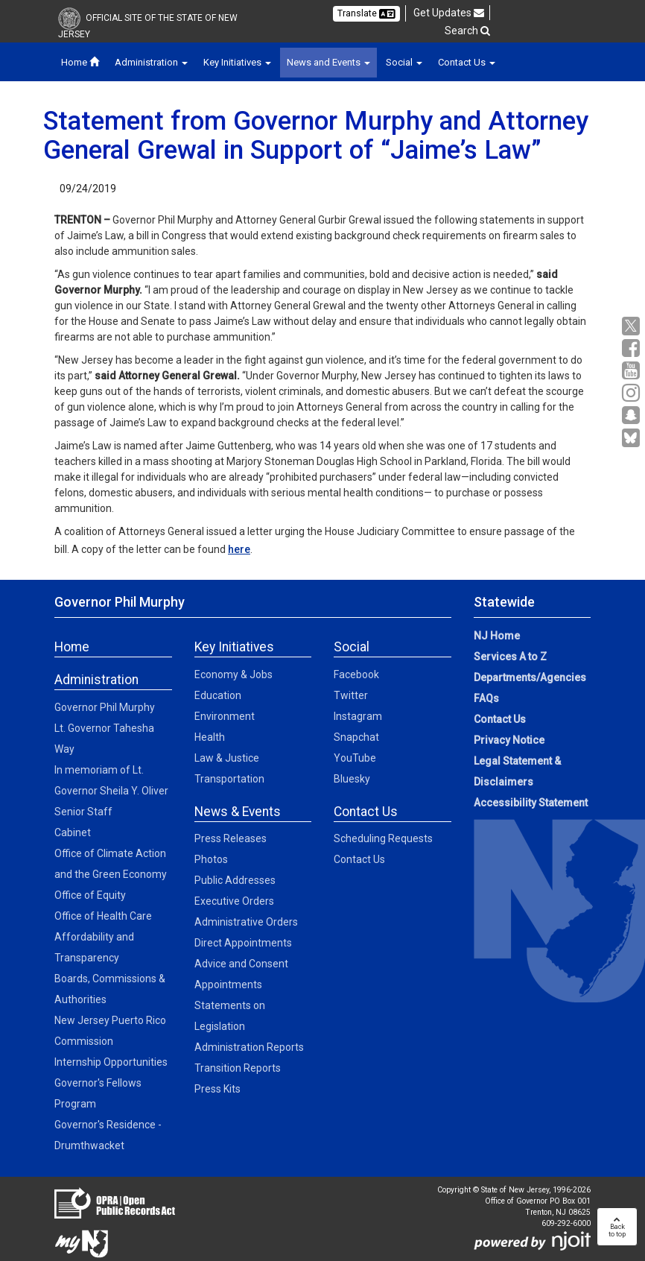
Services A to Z (510, 657)
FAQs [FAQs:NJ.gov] (486, 698)
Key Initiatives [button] (237, 62)
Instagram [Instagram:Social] (358, 716)
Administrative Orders (246, 922)
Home (80, 62)
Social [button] (404, 62)
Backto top (617, 1227)
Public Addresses (235, 880)
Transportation (229, 779)
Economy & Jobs (233, 674)
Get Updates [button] (448, 13)
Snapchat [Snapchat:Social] (356, 737)
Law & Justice (226, 758)
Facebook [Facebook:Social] (356, 674)
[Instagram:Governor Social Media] (633, 393)
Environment (224, 716)
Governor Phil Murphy (104, 707)
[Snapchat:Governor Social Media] (633, 415)
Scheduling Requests (383, 838)
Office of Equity (90, 895)
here (239, 549)
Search (467, 31)
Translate (366, 13)
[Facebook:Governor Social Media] (633, 348)
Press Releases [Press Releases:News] (230, 838)
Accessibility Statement (531, 803)
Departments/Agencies (530, 677)
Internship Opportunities (111, 1062)
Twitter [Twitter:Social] (351, 695)
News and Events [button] (328, 62)
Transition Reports (237, 1068)
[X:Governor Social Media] (633, 326)
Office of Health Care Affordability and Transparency (103, 937)
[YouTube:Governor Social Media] (633, 371)
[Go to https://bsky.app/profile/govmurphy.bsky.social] (633, 439)
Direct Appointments (243, 943)
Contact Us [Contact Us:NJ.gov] (500, 719)
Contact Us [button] (466, 62)
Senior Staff (83, 812)
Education (217, 695)
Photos (211, 859)
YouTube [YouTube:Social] (355, 758)
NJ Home (497, 636)
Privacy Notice (509, 740)
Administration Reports (249, 1047)
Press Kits (217, 1089)
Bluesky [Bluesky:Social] (352, 779)
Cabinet (72, 832)
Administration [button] (151, 62)
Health (209, 737)
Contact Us (359, 859)
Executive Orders (234, 901)
